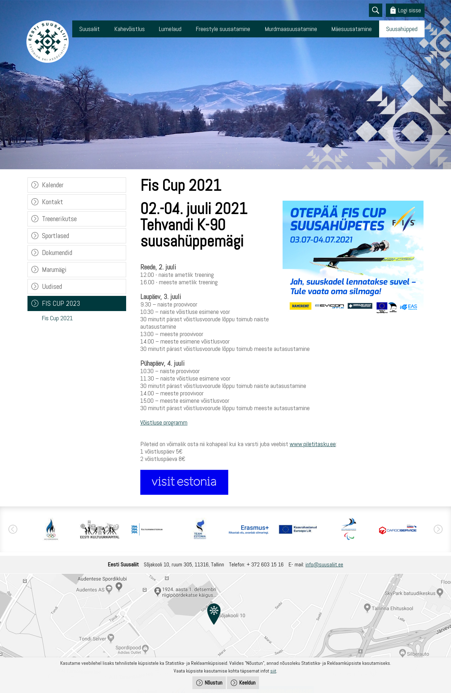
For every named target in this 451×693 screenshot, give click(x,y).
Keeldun (247, 682)
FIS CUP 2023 (61, 303)
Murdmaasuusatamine (291, 29)
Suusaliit (89, 29)
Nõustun (213, 682)
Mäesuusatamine (351, 29)
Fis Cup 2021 (57, 318)
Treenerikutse (59, 218)
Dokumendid (57, 252)
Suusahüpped (402, 29)
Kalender (52, 184)
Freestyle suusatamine (223, 29)
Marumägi (54, 269)
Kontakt (52, 201)
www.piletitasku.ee (313, 444)
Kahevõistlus (129, 29)
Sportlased (55, 235)
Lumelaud (170, 29)
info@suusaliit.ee (324, 564)
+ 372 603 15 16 (265, 564)
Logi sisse (409, 10)
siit (273, 671)
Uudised (52, 286)
